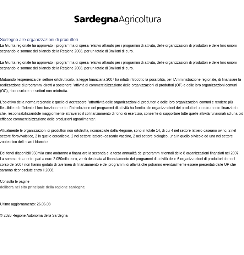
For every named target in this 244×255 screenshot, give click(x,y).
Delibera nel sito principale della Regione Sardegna (42, 187)
